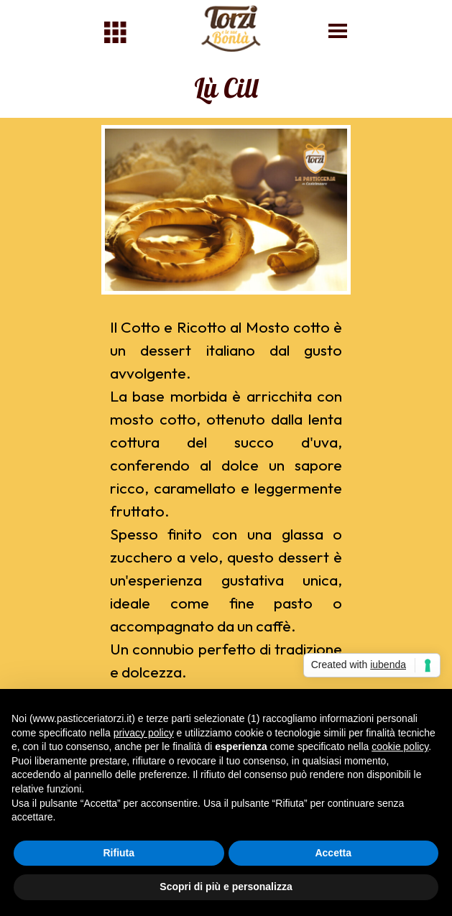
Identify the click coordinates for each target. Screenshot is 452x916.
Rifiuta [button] (118, 853)
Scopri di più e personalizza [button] (226, 886)
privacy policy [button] (144, 733)
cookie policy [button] (400, 746)
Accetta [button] (333, 853)
